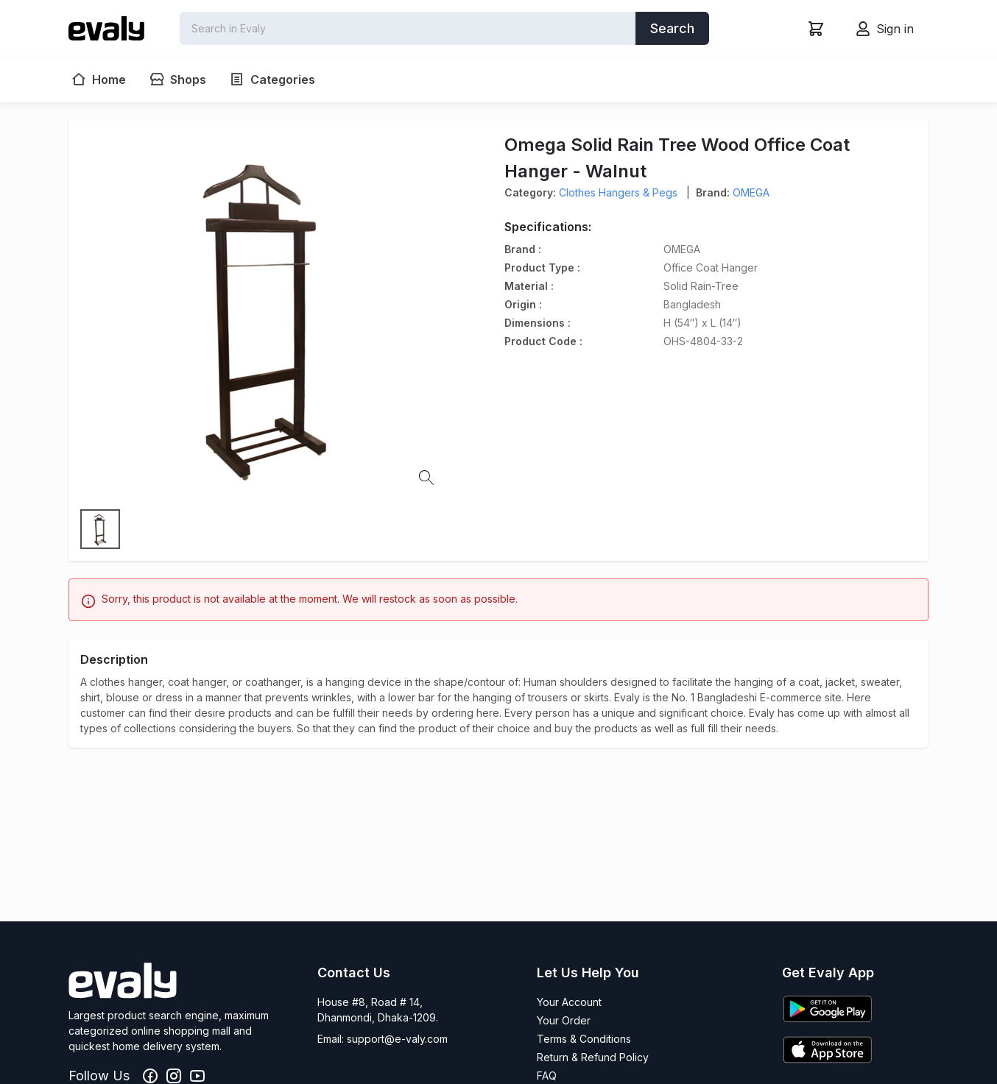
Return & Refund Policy (593, 1057)
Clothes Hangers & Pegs (618, 192)
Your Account (569, 1002)
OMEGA (751, 192)
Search (672, 28)
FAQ (547, 1075)
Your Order (564, 1020)
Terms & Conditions (584, 1038)
